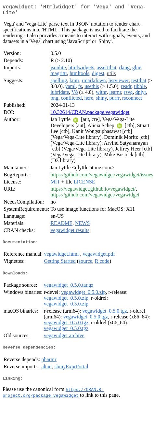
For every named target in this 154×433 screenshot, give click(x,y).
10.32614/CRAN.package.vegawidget (89, 114)
